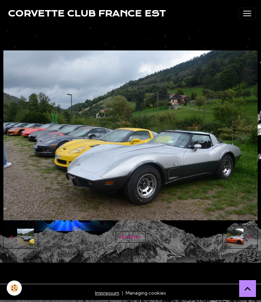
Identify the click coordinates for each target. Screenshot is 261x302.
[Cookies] (14, 288)
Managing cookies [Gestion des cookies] (146, 293)
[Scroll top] (247, 288)
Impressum (107, 293)
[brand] (86, 13)
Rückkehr (130, 237)
